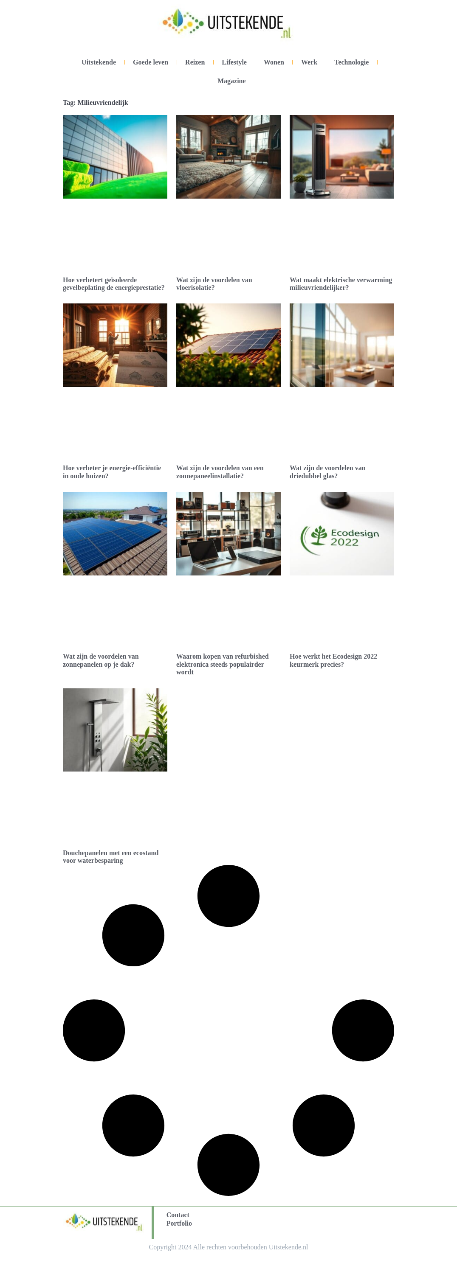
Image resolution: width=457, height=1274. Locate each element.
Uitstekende (99, 62)
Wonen (274, 62)
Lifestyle (234, 62)
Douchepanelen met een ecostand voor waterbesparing (110, 856)
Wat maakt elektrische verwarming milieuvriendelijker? (341, 283)
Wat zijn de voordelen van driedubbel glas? (328, 471)
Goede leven (150, 62)
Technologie (351, 62)
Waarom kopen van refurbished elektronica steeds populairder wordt (222, 664)
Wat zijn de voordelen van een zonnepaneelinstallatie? (220, 471)
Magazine (231, 80)
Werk (309, 62)
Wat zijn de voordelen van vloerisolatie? (214, 283)
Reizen (195, 62)
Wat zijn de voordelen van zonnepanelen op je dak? (101, 660)
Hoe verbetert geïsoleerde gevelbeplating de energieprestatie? (114, 283)
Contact (177, 1214)
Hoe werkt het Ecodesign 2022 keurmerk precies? (333, 660)
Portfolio (179, 1223)
